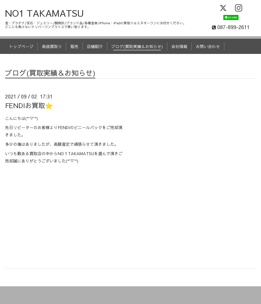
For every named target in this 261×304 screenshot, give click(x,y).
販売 (74, 46)
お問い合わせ (208, 46)
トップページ (21, 46)
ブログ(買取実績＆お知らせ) (137, 46)
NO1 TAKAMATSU (44, 13)
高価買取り (52, 46)
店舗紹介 (95, 46)
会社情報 (179, 46)
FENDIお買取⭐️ (29, 105)
